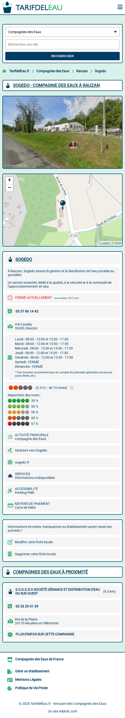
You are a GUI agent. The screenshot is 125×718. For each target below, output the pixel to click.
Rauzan (82, 71)
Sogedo (100, 71)
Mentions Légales (28, 680)
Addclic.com (68, 711)
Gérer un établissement (32, 671)
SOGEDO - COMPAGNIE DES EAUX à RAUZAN (56, 85)
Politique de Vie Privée (31, 688)
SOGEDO (23, 259)
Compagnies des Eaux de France (39, 659)
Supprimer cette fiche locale (35, 554)
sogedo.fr (22, 462)
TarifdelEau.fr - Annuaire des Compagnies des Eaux (68, 704)
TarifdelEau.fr (19, 71)
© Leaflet (103, 243)
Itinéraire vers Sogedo (31, 450)
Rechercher (62, 56)
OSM (118, 243)
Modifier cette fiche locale (34, 542)
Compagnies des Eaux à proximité (50, 571)
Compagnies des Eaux (52, 71)
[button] (63, 205)
